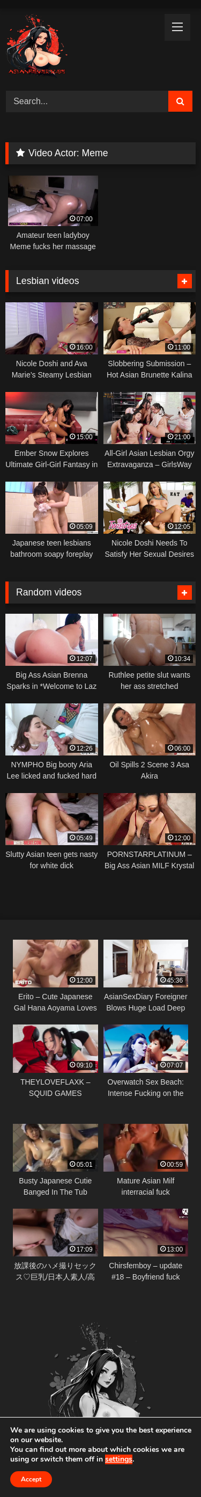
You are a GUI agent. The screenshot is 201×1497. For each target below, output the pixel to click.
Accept (31, 1479)
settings (118, 1459)
